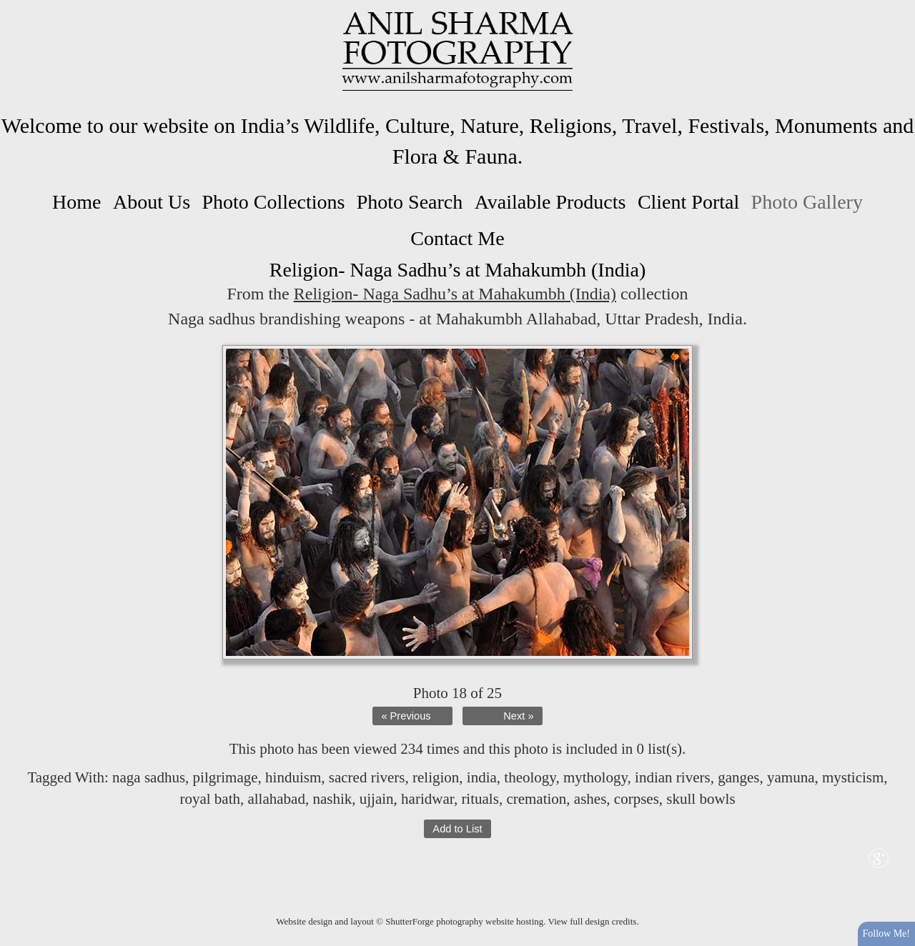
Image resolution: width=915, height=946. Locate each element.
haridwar (427, 798)
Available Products (550, 202)
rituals (480, 798)
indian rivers (673, 777)
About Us (151, 202)
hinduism (293, 777)
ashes (590, 798)
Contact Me (457, 238)
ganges (738, 777)
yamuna (790, 777)
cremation (536, 798)
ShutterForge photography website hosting (464, 921)
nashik (332, 798)
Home (76, 202)
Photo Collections (273, 202)
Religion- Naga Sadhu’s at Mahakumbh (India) (455, 293)
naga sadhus (148, 777)
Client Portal (688, 202)
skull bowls (700, 798)
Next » (518, 716)
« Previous (405, 716)
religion (435, 777)
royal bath (209, 798)
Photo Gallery (807, 202)
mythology (595, 777)
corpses (636, 798)
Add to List (457, 829)
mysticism (853, 777)
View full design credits (592, 921)
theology (529, 777)
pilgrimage (225, 777)
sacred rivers (367, 777)
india (482, 777)
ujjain (377, 798)
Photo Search (410, 202)
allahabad (276, 798)
